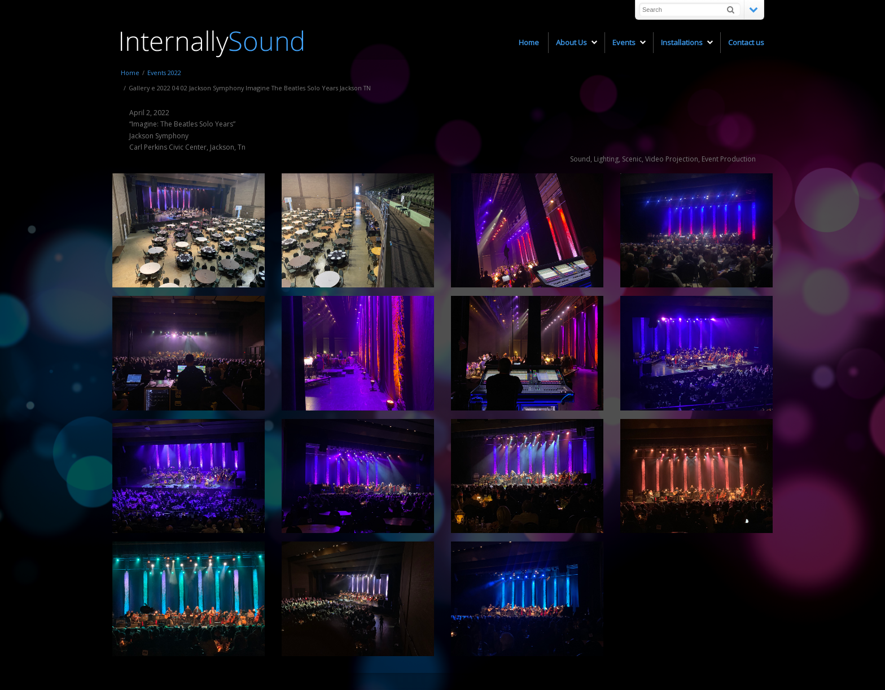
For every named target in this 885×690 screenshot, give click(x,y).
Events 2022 (164, 72)
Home (130, 72)
